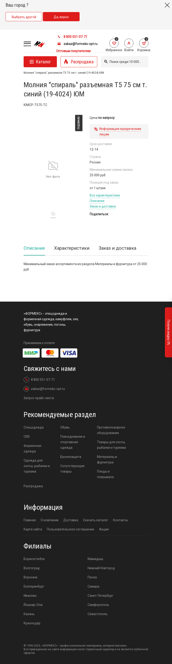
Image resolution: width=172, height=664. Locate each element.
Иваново (30, 595)
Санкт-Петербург (100, 595)
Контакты (120, 520)
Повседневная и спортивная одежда (72, 442)
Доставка (70, 520)
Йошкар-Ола (33, 605)
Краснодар (32, 623)
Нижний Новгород (101, 568)
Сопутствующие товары (72, 468)
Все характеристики (105, 195)
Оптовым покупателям (73, 51)
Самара (93, 586)
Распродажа (33, 486)
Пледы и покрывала (105, 474)
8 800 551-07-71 (71, 36)
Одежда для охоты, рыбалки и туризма (37, 466)
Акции (104, 529)
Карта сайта (33, 529)
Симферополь (98, 605)
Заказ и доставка (103, 206)
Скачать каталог (95, 520)
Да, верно (61, 17)
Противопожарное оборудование (111, 430)
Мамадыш (95, 559)
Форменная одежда (32, 448)
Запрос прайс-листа (39, 398)
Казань (29, 614)
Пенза (92, 577)
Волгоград (32, 568)
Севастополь (98, 614)
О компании (49, 520)
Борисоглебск (34, 559)
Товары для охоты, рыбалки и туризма (111, 444)
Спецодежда (34, 427)
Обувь (65, 427)
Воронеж (30, 577)
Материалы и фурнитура (107, 459)
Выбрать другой (24, 17)
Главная (30, 520)
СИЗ (27, 436)
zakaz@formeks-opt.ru (76, 44)
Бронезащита (70, 457)
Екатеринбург (34, 586)
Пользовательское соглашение (70, 529)
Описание (97, 201)
